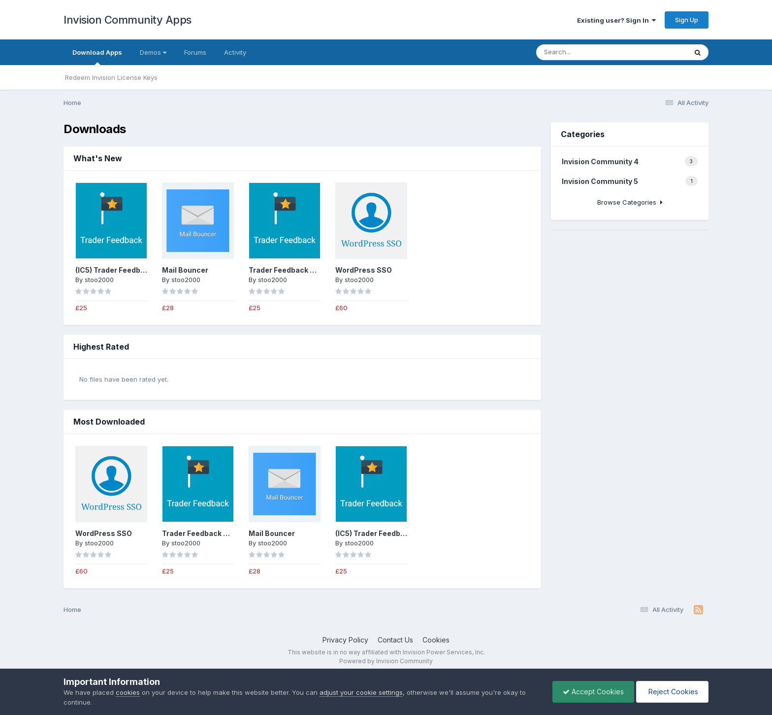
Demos (153, 52)
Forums (195, 52)
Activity (235, 52)
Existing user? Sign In (616, 20)
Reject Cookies (672, 691)
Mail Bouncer (185, 270)
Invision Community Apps (128, 19)
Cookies (436, 640)
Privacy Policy (345, 640)
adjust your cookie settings (361, 692)
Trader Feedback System (293, 270)
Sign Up (686, 20)
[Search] (584, 52)
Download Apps (97, 56)
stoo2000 (99, 280)
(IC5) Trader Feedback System (128, 270)
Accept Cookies (593, 691)
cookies (128, 692)
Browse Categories (630, 202)
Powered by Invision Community (386, 661)
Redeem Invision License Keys (111, 77)
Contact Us (395, 640)
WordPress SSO (363, 270)
